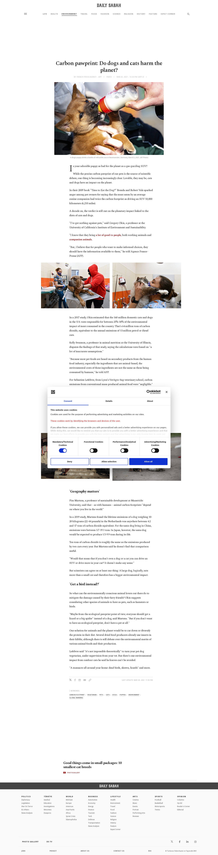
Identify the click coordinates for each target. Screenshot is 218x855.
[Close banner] (167, 392)
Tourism (91, 813)
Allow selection (108, 461)
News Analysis (26, 813)
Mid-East (69, 800)
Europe (69, 803)
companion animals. (80, 240)
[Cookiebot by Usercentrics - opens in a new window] (149, 392)
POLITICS (26, 796)
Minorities (47, 809)
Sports (159, 796)
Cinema (136, 800)
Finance (91, 809)
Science (117, 14)
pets (101, 695)
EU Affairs (25, 809)
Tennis (157, 809)
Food (94, 14)
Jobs (23, 851)
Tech (90, 816)
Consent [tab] (68, 401)
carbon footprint (77, 695)
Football (158, 800)
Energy (90, 806)
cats (108, 695)
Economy (91, 803)
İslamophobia (71, 819)
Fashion (105, 14)
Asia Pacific (70, 809)
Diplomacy (25, 800)
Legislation (25, 803)
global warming (76, 698)
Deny (69, 461)
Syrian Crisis (70, 816)
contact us (119, 851)
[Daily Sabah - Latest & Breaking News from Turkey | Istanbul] (109, 5)
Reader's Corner (183, 806)
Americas (69, 806)
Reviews (136, 816)
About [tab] (150, 401)
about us (85, 851)
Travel (84, 14)
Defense (91, 819)
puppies (123, 695)
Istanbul (47, 800)
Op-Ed (179, 803)
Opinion (181, 796)
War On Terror (27, 806)
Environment (69, 14)
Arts (135, 796)
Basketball (159, 803)
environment (134, 695)
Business (93, 796)
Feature (153, 14)
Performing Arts (139, 813)
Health (54, 14)
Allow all (148, 461)
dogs (114, 695)
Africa (68, 813)
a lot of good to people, (108, 235)
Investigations (49, 806)
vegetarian (92, 695)
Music (135, 803)
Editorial (180, 809)
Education (47, 803)
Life (45, 14)
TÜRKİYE (48, 796)
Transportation (94, 823)
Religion (128, 14)
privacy (53, 851)
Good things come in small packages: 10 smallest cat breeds (92, 765)
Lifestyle (115, 796)
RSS (149, 851)
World (69, 796)
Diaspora (47, 813)
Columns (180, 800)
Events (135, 806)
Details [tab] (109, 401)
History (141, 14)
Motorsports (160, 806)
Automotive (92, 800)
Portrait (136, 809)
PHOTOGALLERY (73, 773)
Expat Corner (168, 14)
